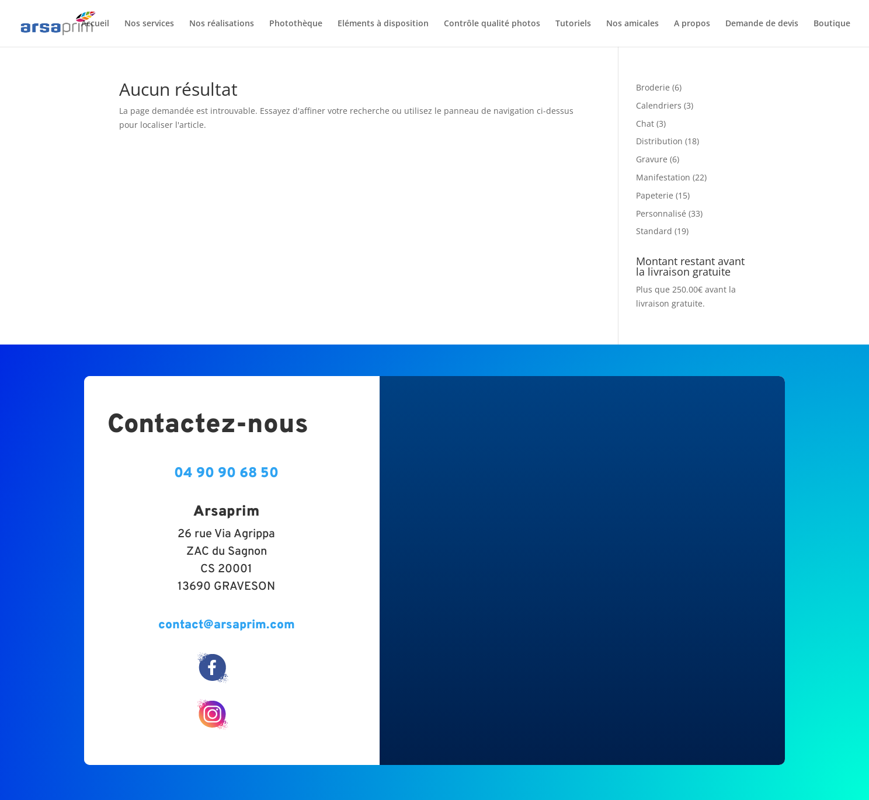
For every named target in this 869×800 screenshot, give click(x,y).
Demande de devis (761, 24)
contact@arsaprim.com (226, 625)
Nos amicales (632, 24)
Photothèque (295, 24)
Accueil (95, 24)
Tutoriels (573, 24)
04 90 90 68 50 (226, 473)
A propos (692, 24)
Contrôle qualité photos (492, 24)
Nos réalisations (221, 24)
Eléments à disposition (383, 24)
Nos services (149, 24)
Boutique (832, 24)
